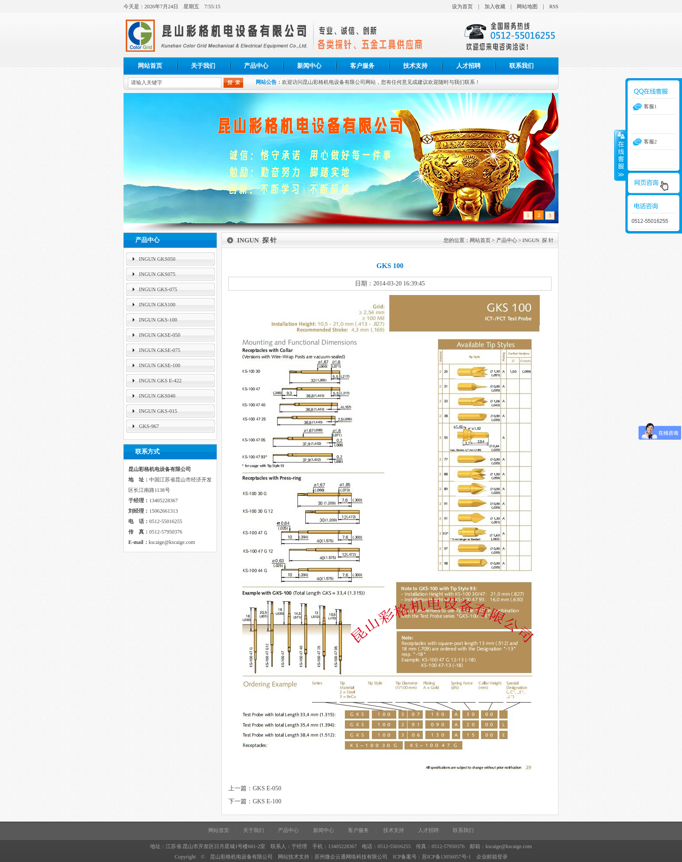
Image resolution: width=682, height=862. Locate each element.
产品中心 (256, 66)
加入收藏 (495, 6)
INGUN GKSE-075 (160, 350)
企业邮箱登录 (492, 857)
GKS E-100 (267, 801)
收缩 (620, 155)
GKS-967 (149, 426)
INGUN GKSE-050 (160, 335)
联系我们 (521, 66)
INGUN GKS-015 (158, 411)
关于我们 (203, 66)
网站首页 (150, 66)
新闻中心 (309, 66)
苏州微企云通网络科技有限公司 (351, 857)
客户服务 (362, 66)
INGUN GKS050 (157, 259)
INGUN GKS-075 (158, 289)
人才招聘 (468, 66)
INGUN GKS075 (157, 274)
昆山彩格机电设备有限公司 (241, 857)
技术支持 (415, 66)
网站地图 (527, 6)
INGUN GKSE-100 (160, 365)
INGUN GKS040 (157, 396)
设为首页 (462, 6)
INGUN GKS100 (157, 305)
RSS (553, 6)
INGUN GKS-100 (158, 320)
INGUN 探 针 (538, 240)
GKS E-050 (267, 788)
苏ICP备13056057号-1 (446, 857)
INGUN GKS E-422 (160, 381)
